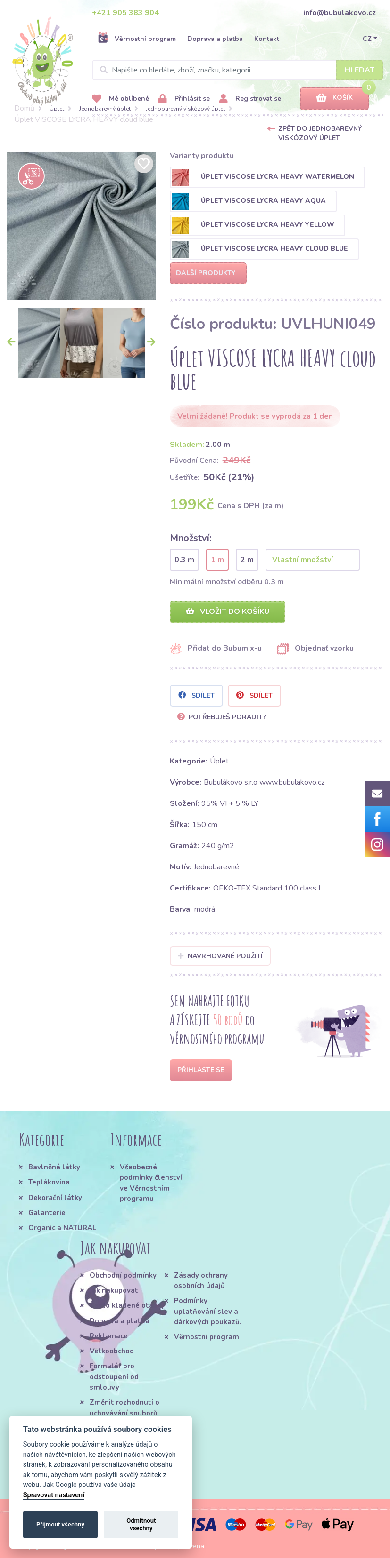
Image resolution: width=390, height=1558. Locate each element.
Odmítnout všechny (141, 1524)
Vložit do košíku (227, 611)
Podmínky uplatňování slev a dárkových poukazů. (207, 1311)
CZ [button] (367, 38)
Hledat (359, 70)
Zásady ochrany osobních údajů (201, 1280)
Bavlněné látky (54, 1167)
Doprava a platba (215, 38)
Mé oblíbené (120, 99)
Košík (334, 98)
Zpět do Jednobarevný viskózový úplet (320, 133)
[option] (81, 226)
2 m (247, 560)
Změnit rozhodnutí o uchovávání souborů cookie (124, 1413)
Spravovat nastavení (53, 1495)
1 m (217, 560)
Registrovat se (250, 99)
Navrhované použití (220, 956)
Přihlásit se (184, 99)
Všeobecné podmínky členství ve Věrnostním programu (151, 1182)
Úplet (57, 108)
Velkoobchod (112, 1351)
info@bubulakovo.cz (339, 13)
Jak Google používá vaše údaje (89, 1485)
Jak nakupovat (114, 1290)
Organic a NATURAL (62, 1227)
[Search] (237, 70)
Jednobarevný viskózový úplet (185, 108)
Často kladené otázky (127, 1305)
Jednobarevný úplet (105, 108)
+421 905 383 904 (125, 13)
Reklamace (109, 1336)
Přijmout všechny (60, 1524)
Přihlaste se (200, 1069)
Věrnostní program (137, 38)
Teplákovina (49, 1182)
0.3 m (184, 560)
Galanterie (47, 1212)
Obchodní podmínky (123, 1275)
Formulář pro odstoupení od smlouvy (114, 1376)
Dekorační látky (55, 1197)
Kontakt (266, 38)
